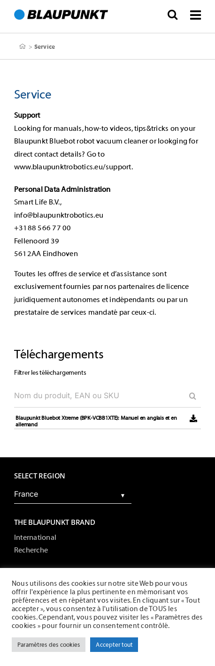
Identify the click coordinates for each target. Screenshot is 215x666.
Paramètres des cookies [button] (48, 644)
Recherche (31, 550)
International (35, 537)
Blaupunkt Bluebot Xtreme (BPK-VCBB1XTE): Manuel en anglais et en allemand (96, 421)
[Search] (189, 396)
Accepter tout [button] (114, 644)
